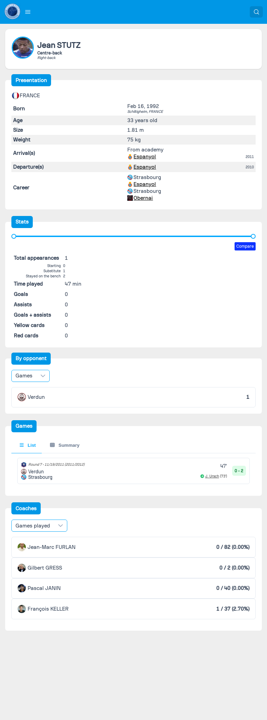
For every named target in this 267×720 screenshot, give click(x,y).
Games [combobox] (24, 376)
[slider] (13, 236)
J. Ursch (212, 476)
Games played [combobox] (33, 526)
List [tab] (28, 445)
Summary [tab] (64, 445)
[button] (27, 11)
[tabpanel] (133, 471)
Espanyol (145, 157)
